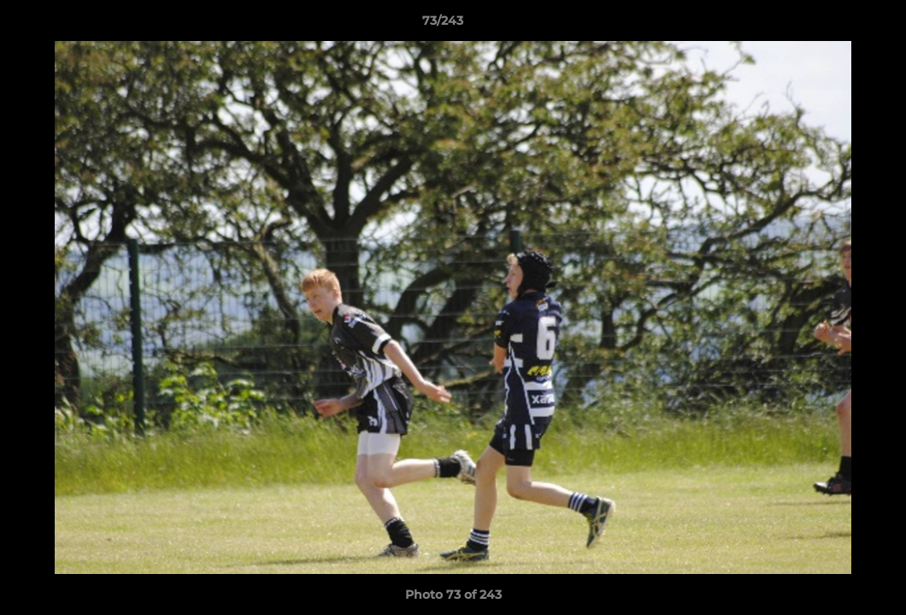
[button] (834, 24)
